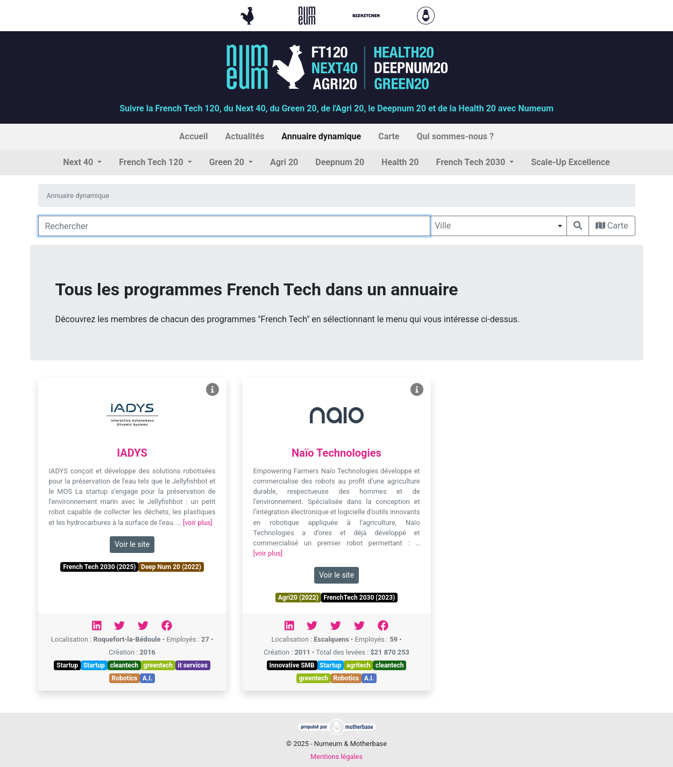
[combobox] (498, 226)
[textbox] (498, 226)
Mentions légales (336, 756)
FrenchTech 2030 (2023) (359, 597)
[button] (82, 162)
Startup (67, 665)
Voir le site (132, 544)
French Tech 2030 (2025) (99, 567)
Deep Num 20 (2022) (171, 567)
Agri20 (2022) (298, 597)
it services (193, 665)
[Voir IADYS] (212, 389)
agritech (358, 665)
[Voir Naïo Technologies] (417, 389)
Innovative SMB (291, 665)
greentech (158, 665)
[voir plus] (197, 523)
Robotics (125, 678)
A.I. (148, 678)
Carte (612, 226)
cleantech (124, 665)
